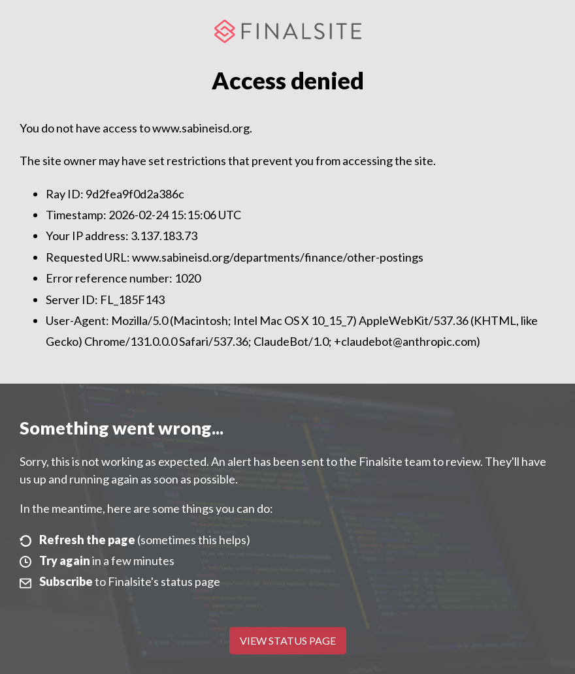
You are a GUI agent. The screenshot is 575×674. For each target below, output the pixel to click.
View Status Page (288, 640)
